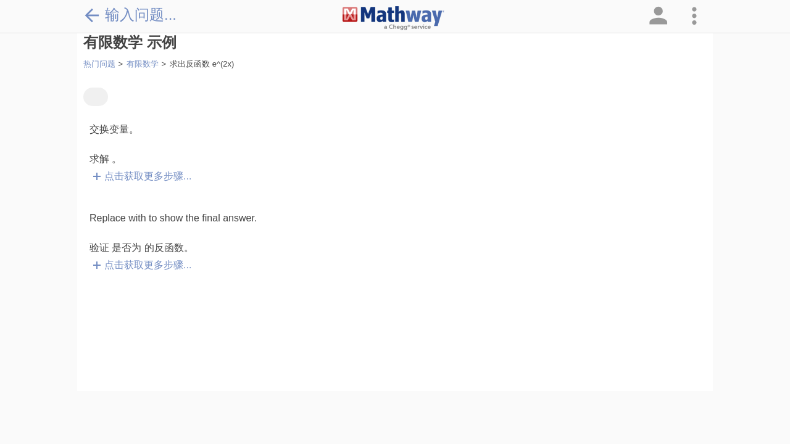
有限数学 (143, 63)
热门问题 (99, 63)
